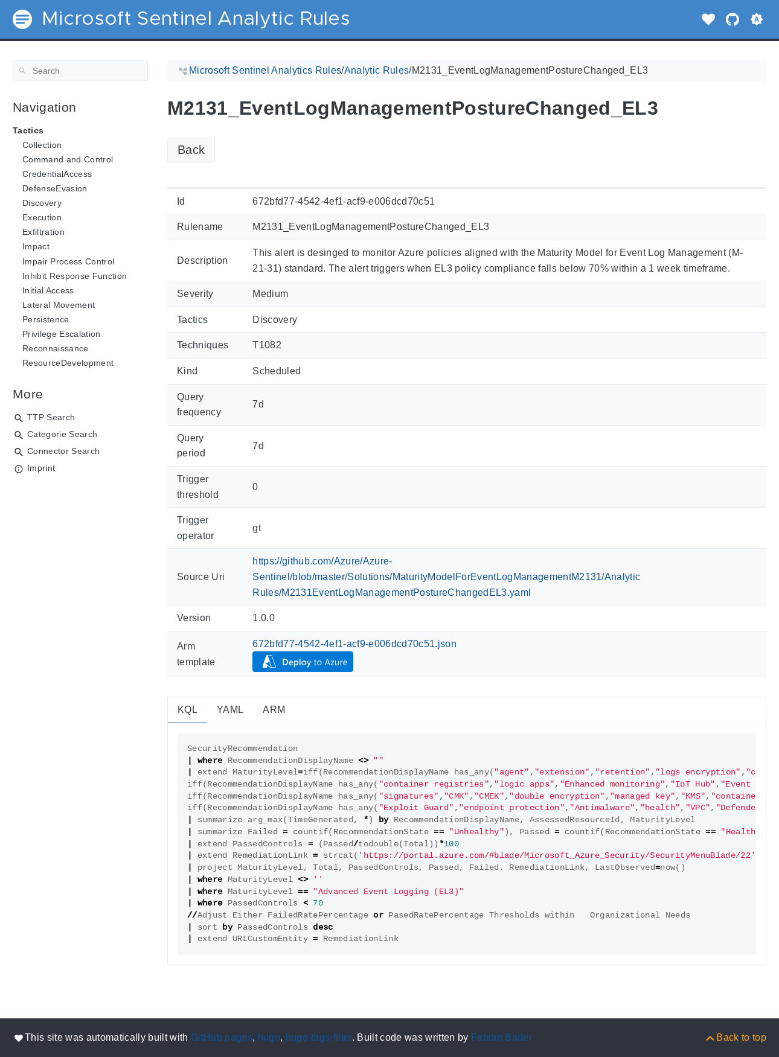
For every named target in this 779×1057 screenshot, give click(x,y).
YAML (230, 709)
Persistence (45, 319)
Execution (42, 217)
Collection (42, 145)
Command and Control (67, 159)
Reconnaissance (55, 348)
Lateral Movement (58, 305)
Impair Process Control (68, 261)
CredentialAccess (57, 174)
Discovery (42, 203)
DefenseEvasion (55, 188)
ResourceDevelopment (68, 363)
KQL (187, 709)
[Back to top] (735, 1037)
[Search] (80, 70)
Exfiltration (43, 232)
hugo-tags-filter (319, 1037)
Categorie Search (62, 434)
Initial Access (48, 290)
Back (191, 149)
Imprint (41, 468)
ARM (274, 709)
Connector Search (63, 451)
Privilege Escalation (61, 334)
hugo (269, 1037)
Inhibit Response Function (74, 276)
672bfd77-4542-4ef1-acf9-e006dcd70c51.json (354, 644)
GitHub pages (221, 1037)
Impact (36, 246)
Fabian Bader (501, 1037)
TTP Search (51, 417)
